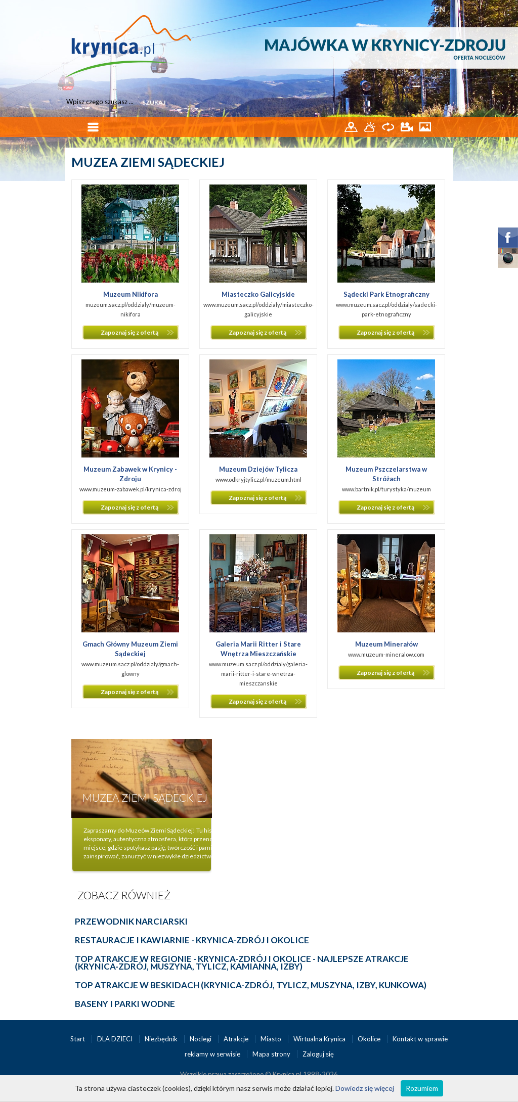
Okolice (370, 1039)
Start (78, 1039)
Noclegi (201, 1039)
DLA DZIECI (115, 1039)
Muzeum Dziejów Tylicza (258, 469)
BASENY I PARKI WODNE (125, 1003)
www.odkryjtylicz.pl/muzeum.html (258, 479)
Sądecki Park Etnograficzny (386, 294)
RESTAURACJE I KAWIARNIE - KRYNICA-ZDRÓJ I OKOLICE (192, 940)
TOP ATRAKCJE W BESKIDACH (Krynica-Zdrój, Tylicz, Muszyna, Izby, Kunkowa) (250, 985)
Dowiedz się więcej (364, 1088)
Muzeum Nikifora (130, 294)
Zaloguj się (318, 1054)
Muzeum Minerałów (386, 644)
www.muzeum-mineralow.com (386, 654)
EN (440, 9)
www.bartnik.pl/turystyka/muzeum (386, 489)
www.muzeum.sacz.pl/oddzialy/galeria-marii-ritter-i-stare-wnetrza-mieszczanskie (258, 673)
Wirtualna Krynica (320, 1039)
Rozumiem (422, 1088)
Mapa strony (271, 1054)
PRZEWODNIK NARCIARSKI (131, 921)
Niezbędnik (162, 1039)
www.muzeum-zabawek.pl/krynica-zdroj (130, 489)
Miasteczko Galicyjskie (258, 294)
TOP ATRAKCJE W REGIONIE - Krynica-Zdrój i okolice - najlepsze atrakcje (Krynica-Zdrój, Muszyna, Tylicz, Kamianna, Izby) (242, 962)
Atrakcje (237, 1039)
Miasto (272, 1039)
